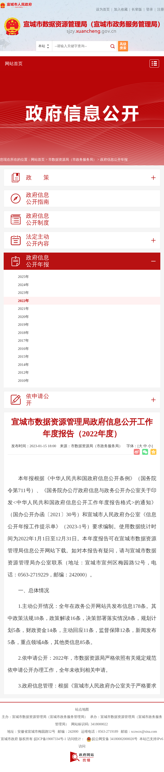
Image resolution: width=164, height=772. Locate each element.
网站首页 (14, 63)
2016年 (23, 349)
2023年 (23, 293)
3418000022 (99, 724)
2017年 (23, 341)
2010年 (23, 381)
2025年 (23, 277)
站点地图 (82, 709)
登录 (151, 9)
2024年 (23, 285)
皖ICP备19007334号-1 (50, 739)
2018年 (23, 333)
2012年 (23, 372)
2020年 (23, 317)
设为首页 (105, 9)
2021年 (23, 309)
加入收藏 (123, 9)
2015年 (23, 356)
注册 (160, 9)
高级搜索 (123, 46)
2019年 (23, 325)
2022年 (23, 301)
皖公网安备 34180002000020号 (112, 739)
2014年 (23, 365)
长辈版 (139, 9)
